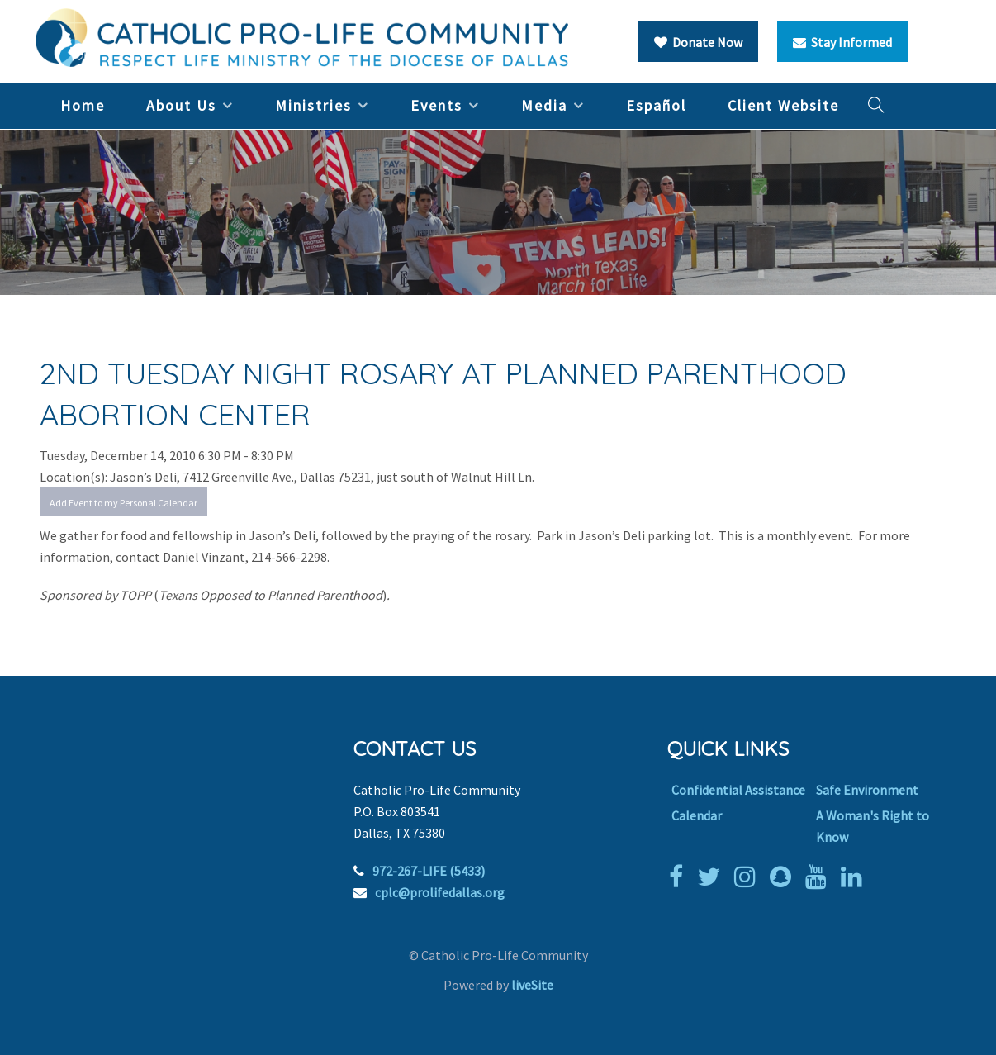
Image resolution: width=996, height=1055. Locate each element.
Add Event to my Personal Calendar (123, 503)
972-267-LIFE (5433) (428, 871)
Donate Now (698, 42)
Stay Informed (842, 42)
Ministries (313, 105)
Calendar (696, 815)
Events (436, 105)
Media (544, 105)
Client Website (783, 105)
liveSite (532, 985)
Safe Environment (867, 790)
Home (82, 105)
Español (656, 105)
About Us (181, 105)
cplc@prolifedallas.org (440, 892)
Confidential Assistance (738, 790)
